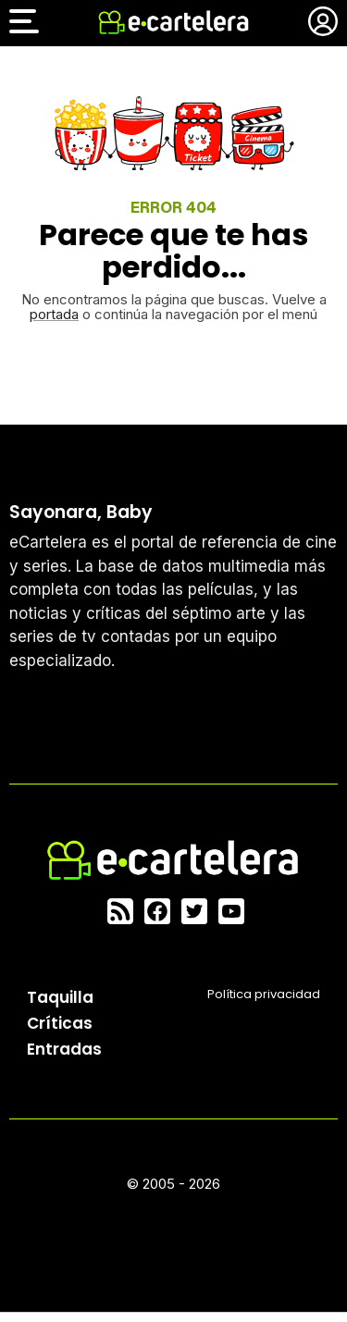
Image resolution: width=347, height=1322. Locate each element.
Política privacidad (263, 994)
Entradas (64, 1049)
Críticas (60, 1023)
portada (54, 314)
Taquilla (60, 997)
